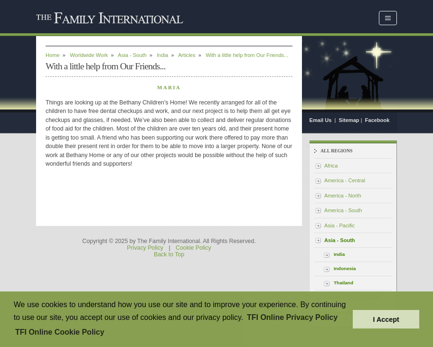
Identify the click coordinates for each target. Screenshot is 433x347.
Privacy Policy (145, 247)
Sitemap (349, 120)
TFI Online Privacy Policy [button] (292, 317)
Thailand (343, 282)
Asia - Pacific (339, 225)
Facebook (377, 120)
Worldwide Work (89, 55)
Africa (331, 166)
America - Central (344, 180)
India (162, 55)
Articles (186, 55)
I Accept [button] (386, 319)
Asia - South (132, 55)
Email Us (321, 120)
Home (53, 55)
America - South (343, 210)
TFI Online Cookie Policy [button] (59, 332)
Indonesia (345, 268)
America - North (342, 195)
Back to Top (169, 254)
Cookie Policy (193, 247)
